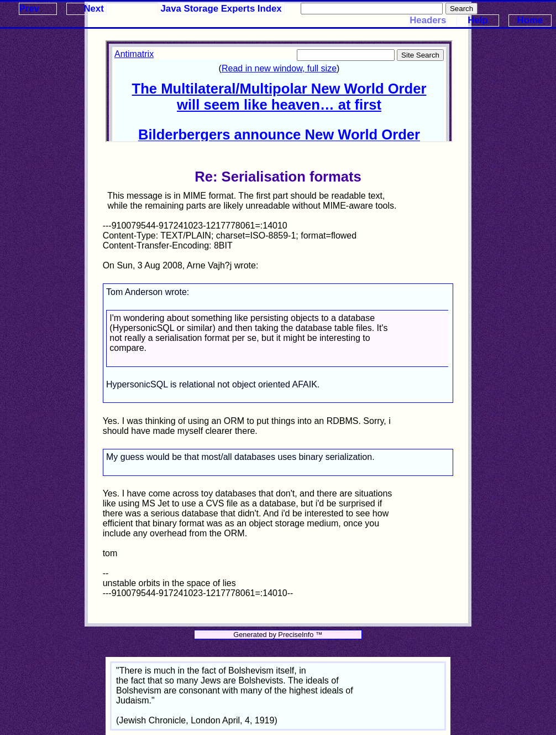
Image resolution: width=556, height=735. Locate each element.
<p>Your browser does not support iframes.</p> (279, 91)
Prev (29, 8)
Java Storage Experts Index (221, 8)
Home (530, 20)
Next (93, 8)
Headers (428, 20)
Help (477, 20)
